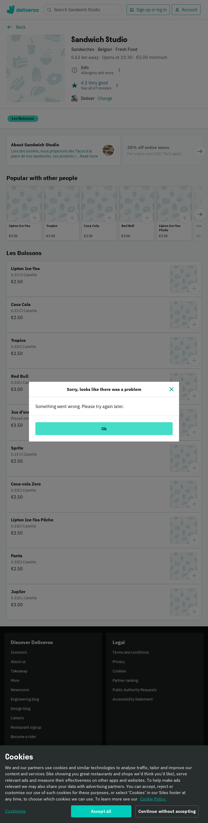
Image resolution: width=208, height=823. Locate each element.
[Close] (171, 389)
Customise (15, 812)
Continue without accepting (167, 813)
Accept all (101, 813)
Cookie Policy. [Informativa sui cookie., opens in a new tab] (153, 800)
